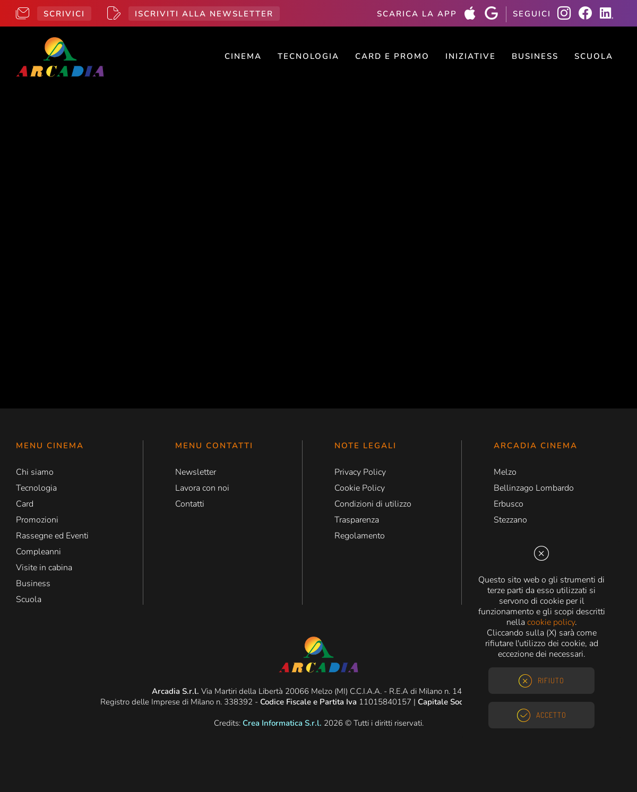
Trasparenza (356, 520)
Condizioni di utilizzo (372, 504)
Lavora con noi (202, 488)
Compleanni (38, 552)
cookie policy (551, 622)
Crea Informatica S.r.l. (282, 723)
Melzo (505, 472)
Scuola (593, 56)
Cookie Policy (359, 488)
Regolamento (359, 536)
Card (24, 504)
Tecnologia (308, 56)
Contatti (189, 504)
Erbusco (508, 504)
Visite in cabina (44, 567)
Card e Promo (392, 56)
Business (535, 56)
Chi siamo (35, 472)
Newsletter (195, 472)
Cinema (243, 56)
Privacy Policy (360, 472)
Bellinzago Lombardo (534, 488)
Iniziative (470, 56)
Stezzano (510, 520)
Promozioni (37, 520)
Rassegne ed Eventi (52, 536)
